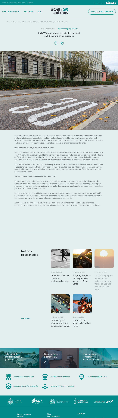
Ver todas (25, 318)
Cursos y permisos (11, 12)
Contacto (30, 2)
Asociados (13, 2)
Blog (40, 12)
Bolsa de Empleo (53, 417)
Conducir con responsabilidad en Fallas (82, 323)
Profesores (21, 2)
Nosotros (29, 12)
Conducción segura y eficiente (67, 29)
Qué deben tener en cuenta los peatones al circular (60, 278)
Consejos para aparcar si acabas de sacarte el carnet (60, 323)
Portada (9, 22)
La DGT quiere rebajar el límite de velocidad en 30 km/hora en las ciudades (43, 22)
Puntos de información (102, 12)
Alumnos (5, 2)
